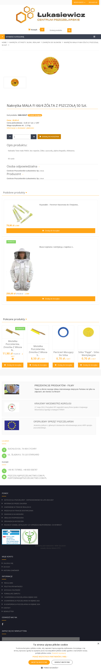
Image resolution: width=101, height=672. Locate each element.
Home (4, 42)
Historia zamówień (11, 570)
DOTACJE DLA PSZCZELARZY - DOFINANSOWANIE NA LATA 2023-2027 (29, 500)
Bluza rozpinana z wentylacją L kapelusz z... (56, 247)
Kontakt (7, 608)
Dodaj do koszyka (50, 136)
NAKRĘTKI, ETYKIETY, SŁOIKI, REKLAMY (24, 42)
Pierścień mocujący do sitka (63, 354)
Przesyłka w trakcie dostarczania (18, 511)
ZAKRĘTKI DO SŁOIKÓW (52, 42)
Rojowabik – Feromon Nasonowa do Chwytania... (59, 205)
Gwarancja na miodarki (13, 514)
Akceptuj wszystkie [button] (39, 662)
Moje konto (79, 2)
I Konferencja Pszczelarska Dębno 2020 (20, 597)
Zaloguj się (8, 563)
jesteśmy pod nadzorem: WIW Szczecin (50, 546)
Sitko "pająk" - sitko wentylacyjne (88, 354)
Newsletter (9, 611)
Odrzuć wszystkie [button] (62, 662)
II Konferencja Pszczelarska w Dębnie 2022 (22, 601)
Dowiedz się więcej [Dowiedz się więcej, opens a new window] (59, 653)
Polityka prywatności (13, 586)
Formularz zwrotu (12, 594)
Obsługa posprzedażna (14, 518)
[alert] (50, 656)
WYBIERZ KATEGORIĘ (14, 37)
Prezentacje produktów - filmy (54, 385)
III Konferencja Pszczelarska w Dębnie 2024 (22, 604)
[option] (12, 347)
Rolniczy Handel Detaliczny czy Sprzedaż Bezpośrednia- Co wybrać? (33, 525)
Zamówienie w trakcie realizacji (17, 507)
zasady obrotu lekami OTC (50, 548)
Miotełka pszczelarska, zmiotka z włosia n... (12, 346)
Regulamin (8, 583)
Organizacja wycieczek (14, 521)
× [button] (98, 644)
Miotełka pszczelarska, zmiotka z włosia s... (38, 351)
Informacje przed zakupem (15, 503)
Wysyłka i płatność (12, 590)
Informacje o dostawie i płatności (20, 128)
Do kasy (93, 2)
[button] (51, 656)
